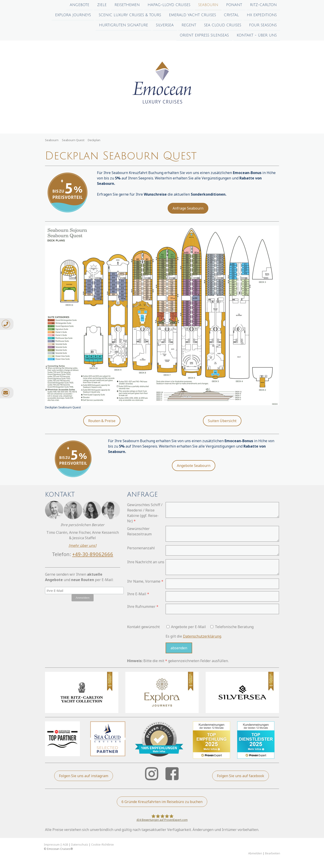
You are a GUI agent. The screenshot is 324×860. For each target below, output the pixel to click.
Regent (189, 26)
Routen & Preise (101, 420)
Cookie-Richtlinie (102, 844)
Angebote (79, 5)
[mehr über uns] (82, 545)
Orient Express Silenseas (204, 37)
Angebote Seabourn (193, 465)
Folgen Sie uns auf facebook (240, 775)
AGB (65, 844)
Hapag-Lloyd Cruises (169, 5)
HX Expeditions (262, 16)
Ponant (234, 5)
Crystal (231, 16)
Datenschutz (79, 844)
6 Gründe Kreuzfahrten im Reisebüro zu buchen (162, 801)
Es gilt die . (194, 636)
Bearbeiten (272, 853)
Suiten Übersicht (222, 420)
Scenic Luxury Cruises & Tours (130, 16)
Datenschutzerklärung (202, 636)
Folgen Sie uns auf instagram (83, 775)
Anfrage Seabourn (188, 208)
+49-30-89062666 (92, 554)
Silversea (165, 26)
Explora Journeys (73, 16)
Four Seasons (263, 26)
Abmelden (255, 853)
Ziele (102, 5)
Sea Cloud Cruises (222, 26)
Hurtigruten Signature (123, 26)
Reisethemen (127, 5)
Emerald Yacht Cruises (192, 16)
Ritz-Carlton (263, 5)
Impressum (52, 844)
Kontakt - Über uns (257, 37)
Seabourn (208, 5)
